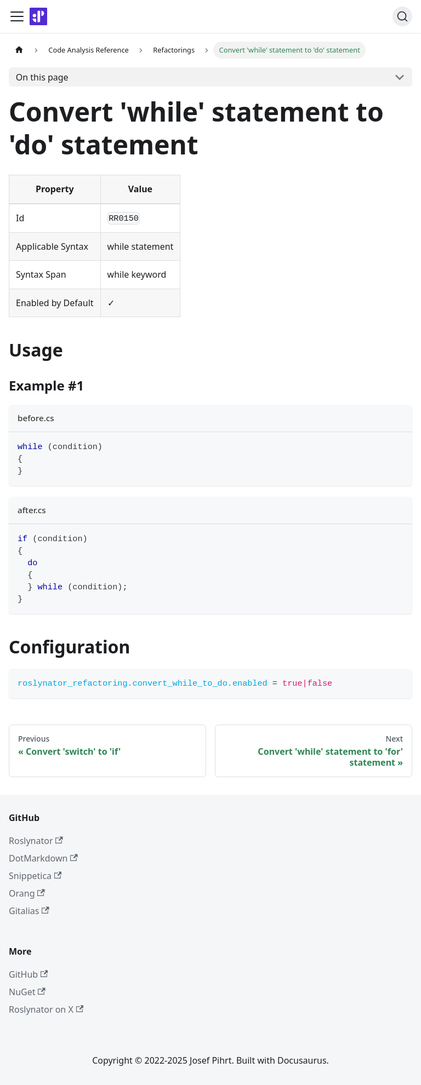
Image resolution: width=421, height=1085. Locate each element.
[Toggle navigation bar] (17, 16)
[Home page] (19, 50)
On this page (42, 77)
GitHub (28, 974)
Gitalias (29, 911)
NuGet (27, 992)
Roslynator (36, 841)
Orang (27, 893)
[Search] (402, 16)
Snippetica (35, 876)
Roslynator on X (46, 1009)
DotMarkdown (43, 858)
